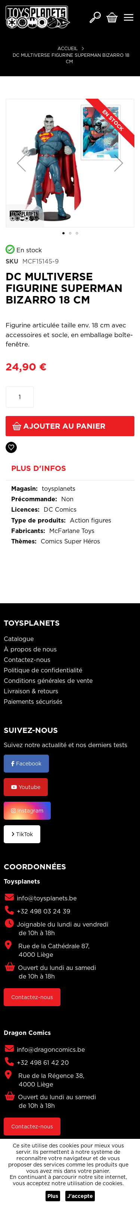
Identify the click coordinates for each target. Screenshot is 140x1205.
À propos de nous (30, 649)
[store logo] (38, 17)
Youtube (25, 787)
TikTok (22, 834)
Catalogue (19, 639)
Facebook (26, 763)
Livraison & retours (31, 691)
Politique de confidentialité (43, 670)
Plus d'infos (38, 469)
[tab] (70, 471)
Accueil (67, 48)
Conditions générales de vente (48, 681)
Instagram (27, 810)
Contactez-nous (27, 660)
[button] (21, 163)
